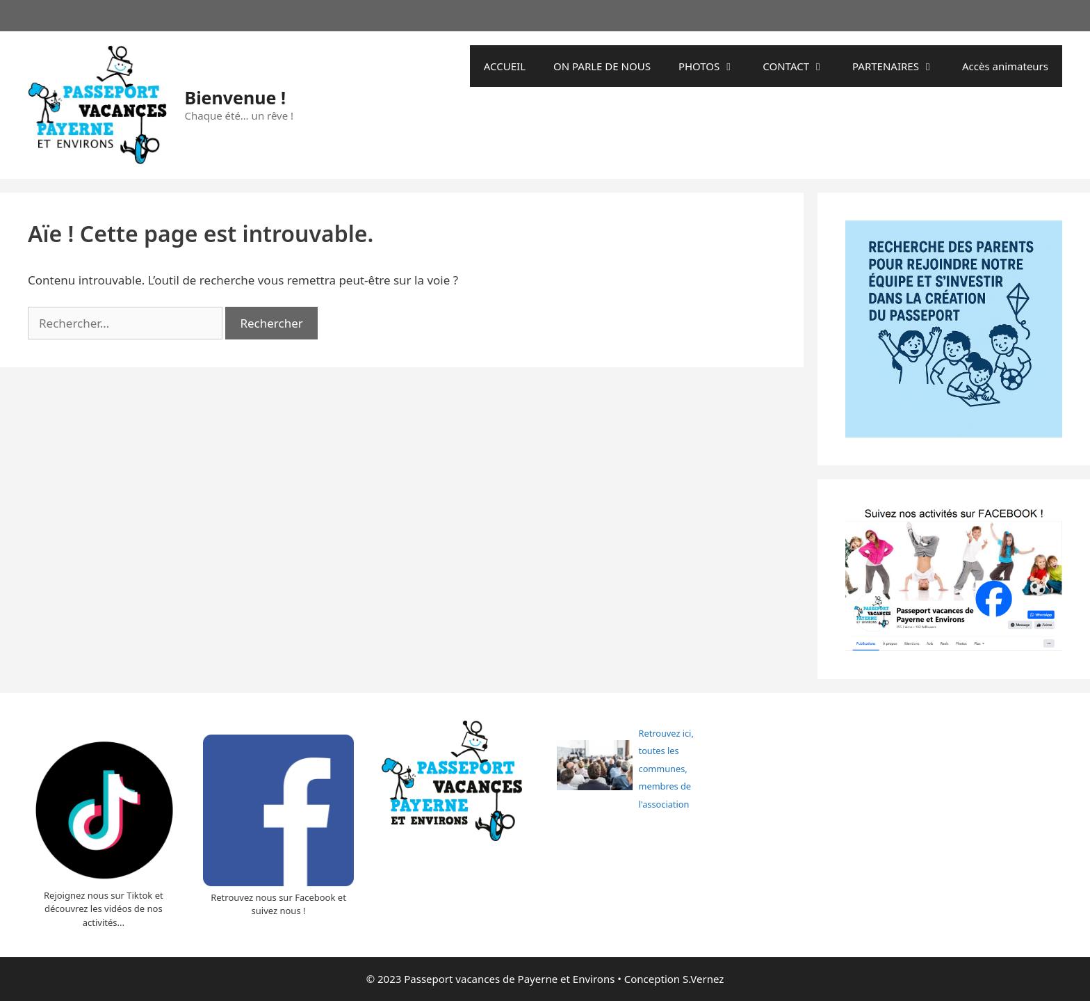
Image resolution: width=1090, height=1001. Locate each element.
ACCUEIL (505, 66)
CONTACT (800, 66)
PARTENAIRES (900, 66)
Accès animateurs (1005, 66)
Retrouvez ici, (666, 733)
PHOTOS (713, 66)
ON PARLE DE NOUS (602, 66)
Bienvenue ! (235, 97)
